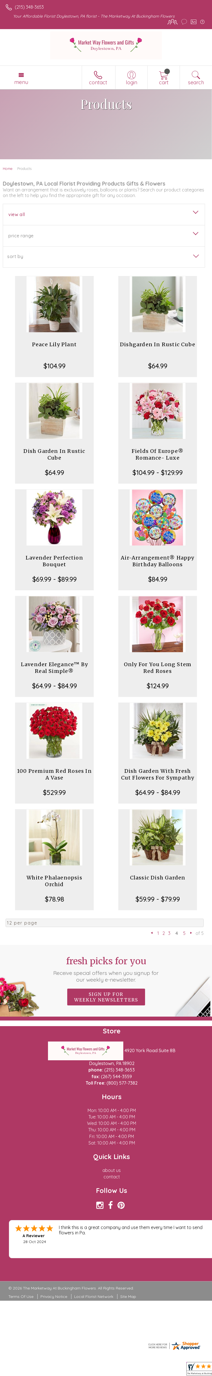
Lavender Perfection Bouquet (54, 561)
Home (8, 168)
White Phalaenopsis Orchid (54, 881)
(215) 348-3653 (29, 7)
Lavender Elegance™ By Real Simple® (54, 667)
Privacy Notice (53, 1296)
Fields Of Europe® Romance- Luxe (158, 454)
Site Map (128, 1296)
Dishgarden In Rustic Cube (157, 344)
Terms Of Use (20, 1296)
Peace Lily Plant (54, 344)
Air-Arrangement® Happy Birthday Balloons (157, 561)
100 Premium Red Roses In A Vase (54, 774)
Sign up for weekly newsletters (106, 997)
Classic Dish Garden (158, 877)
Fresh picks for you (106, 969)
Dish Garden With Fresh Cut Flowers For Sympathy (157, 774)
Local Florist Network (93, 1296)
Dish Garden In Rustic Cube (54, 454)
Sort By (15, 256)
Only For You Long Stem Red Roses (157, 667)
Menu (21, 82)
